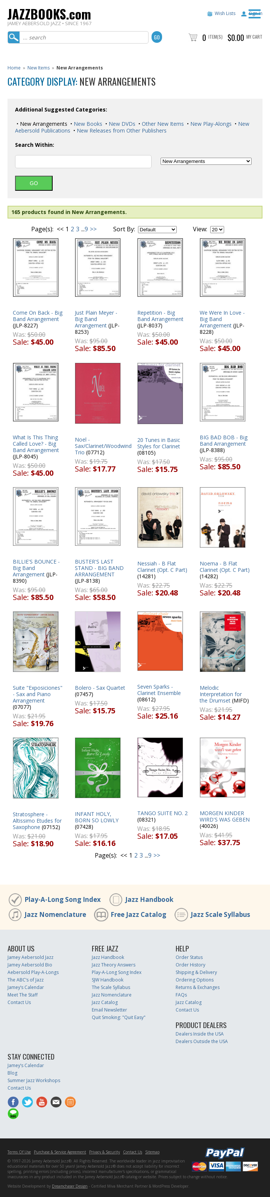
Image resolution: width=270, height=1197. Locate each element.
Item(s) (215, 36)
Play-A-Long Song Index (62, 899)
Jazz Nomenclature (55, 914)
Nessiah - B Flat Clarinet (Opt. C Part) (162, 566)
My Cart (254, 36)
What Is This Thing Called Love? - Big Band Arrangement (36, 444)
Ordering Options (195, 980)
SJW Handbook (107, 980)
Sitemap (152, 1152)
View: (200, 229)
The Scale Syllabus (111, 987)
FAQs (181, 995)
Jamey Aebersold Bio (30, 965)
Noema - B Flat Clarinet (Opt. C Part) (225, 566)
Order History (190, 965)
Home (14, 68)
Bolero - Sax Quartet (100, 687)
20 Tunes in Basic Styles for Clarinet (158, 443)
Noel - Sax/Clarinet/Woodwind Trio (103, 446)
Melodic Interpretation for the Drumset (221, 694)
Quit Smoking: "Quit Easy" (119, 1017)
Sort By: (124, 229)
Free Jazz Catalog (138, 914)
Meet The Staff (23, 995)
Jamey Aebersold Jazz (30, 957)
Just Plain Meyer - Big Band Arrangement (96, 319)
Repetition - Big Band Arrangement (160, 316)
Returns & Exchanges (198, 987)
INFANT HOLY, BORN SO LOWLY (96, 817)
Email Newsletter (109, 1010)
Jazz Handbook (149, 899)
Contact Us (19, 1002)
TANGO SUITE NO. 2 (162, 813)
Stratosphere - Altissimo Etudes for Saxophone (37, 821)
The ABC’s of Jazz (26, 980)
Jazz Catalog (105, 1002)
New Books (87, 123)
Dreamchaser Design (70, 1186)
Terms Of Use (19, 1152)
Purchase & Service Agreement (60, 1152)
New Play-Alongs (210, 123)
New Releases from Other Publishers (121, 130)
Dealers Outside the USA (202, 1041)
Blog (12, 1073)
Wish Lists (225, 13)
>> (93, 229)
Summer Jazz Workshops (34, 1080)
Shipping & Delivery (196, 972)
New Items (38, 68)
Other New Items (162, 123)
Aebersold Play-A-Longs (33, 972)
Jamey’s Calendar (26, 987)
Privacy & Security (104, 1152)
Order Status (189, 957)
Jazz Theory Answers (113, 965)
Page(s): (42, 229)
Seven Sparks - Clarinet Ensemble (159, 689)
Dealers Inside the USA (200, 1034)
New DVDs (121, 123)
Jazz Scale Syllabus (220, 914)
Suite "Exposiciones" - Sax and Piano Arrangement (37, 694)
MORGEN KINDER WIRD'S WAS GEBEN (225, 816)
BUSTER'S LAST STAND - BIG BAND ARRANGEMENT (99, 568)
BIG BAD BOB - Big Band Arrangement (223, 440)
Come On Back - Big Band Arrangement (37, 316)
